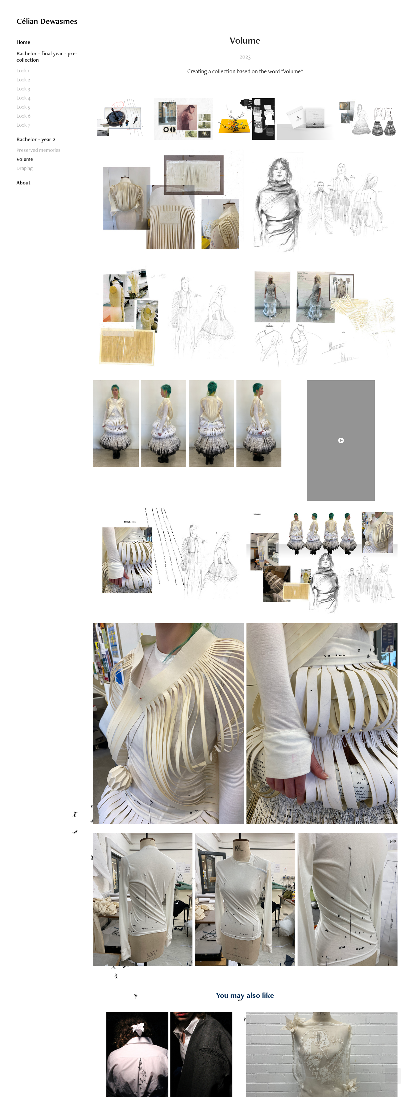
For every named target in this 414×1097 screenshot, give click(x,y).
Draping (24, 168)
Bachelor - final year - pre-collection (46, 56)
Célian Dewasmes (47, 21)
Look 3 (23, 88)
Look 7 (23, 124)
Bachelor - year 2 (35, 139)
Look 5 (23, 106)
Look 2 (23, 79)
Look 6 (23, 115)
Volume (24, 159)
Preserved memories (38, 150)
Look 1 (22, 70)
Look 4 (23, 97)
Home (23, 42)
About (23, 182)
